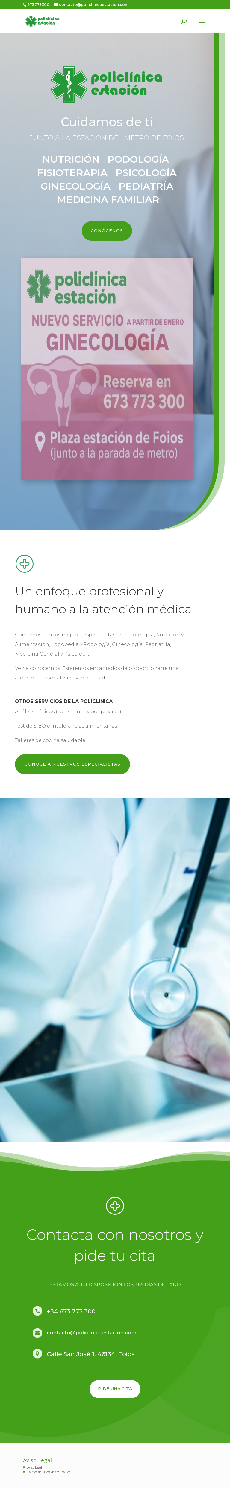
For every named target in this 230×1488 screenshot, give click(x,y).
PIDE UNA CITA (115, 1388)
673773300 (38, 4)
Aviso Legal (34, 1467)
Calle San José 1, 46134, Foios (91, 1354)
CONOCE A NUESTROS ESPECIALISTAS (72, 764)
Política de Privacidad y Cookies (48, 1472)
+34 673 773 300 (71, 1311)
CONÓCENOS (105, 230)
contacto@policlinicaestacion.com (92, 1333)
